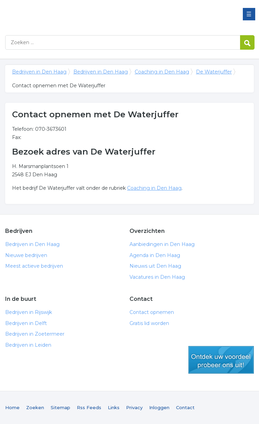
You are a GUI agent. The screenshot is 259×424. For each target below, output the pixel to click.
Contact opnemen (152, 312)
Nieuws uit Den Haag (155, 266)
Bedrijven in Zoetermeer (34, 334)
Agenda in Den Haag (155, 255)
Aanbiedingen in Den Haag (162, 244)
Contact (185, 407)
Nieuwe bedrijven (26, 255)
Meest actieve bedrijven (34, 266)
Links (114, 407)
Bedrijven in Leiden (28, 345)
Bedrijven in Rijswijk (28, 312)
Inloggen (159, 407)
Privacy (134, 407)
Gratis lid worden (149, 323)
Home (12, 407)
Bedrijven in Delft (26, 323)
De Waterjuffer (214, 72)
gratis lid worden (221, 360)
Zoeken (35, 407)
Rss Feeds (89, 407)
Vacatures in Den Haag (157, 277)
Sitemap (60, 407)
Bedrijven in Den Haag (91, 15)
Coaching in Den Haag (162, 72)
